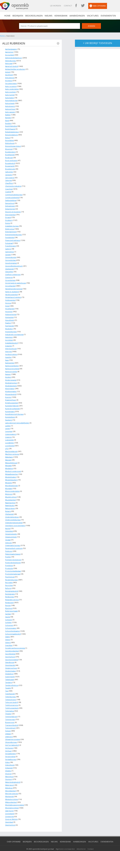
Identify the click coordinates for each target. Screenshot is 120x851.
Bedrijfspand (10, 128)
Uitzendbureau (11, 735)
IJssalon (8, 320)
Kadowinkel (9, 360)
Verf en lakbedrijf (12, 738)
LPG (6, 445)
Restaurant (9, 597)
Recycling (9, 580)
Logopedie (9, 436)
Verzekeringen (11, 83)
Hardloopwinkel (11, 292)
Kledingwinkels (11, 382)
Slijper (7, 634)
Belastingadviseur (12, 131)
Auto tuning (9, 94)
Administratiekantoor (13, 58)
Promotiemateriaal (12, 569)
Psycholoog (9, 572)
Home (2, 36)
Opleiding (9, 527)
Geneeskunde (10, 255)
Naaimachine (10, 498)
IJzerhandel (9, 323)
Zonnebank (9, 806)
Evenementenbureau (13, 233)
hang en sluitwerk (12, 289)
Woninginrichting (11, 801)
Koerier (8, 394)
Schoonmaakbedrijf (13, 628)
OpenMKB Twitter (85, 6)
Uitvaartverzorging (12, 733)
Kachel (7, 524)
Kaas (7, 357)
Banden (8, 117)
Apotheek (9, 75)
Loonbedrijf (10, 442)
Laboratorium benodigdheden (17, 419)
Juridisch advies (11, 351)
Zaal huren (9, 803)
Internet (8, 348)
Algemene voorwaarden (65, 841)
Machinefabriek (11, 447)
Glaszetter (9, 269)
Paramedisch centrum (14, 543)
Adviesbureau (10, 60)
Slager (7, 631)
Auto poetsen (10, 91)
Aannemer (9, 52)
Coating (8, 190)
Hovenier (9, 309)
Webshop (9, 781)
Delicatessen (10, 204)
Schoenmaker (10, 623)
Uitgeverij (9, 730)
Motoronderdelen (12, 487)
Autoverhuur (10, 108)
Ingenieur (9, 334)
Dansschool (9, 202)
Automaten (9, 97)
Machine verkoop (12, 450)
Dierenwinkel (10, 213)
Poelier (8, 552)
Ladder (8, 422)
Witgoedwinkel (11, 795)
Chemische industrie (13, 185)
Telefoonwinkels (11, 702)
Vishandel (9, 761)
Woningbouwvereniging (14, 798)
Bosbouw (9, 156)
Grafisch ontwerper (13, 272)
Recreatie (9, 577)
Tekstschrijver (10, 693)
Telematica (9, 704)
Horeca (8, 300)
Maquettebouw (11, 459)
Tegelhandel (10, 687)
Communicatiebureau (13, 193)
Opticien (8, 538)
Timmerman (10, 713)
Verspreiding (10, 750)
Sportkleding (10, 648)
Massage (8, 462)
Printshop (9, 560)
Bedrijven (19, 15)
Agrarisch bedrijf (11, 66)
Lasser (7, 425)
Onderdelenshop (12, 512)
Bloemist (8, 148)
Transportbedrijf (11, 719)
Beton (7, 137)
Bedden (8, 123)
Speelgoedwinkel (12, 645)
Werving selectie (11, 786)
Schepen (8, 614)
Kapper (8, 371)
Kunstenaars (10, 408)
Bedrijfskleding (11, 125)
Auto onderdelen (12, 89)
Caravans (8, 173)
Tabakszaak (9, 673)
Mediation (9, 464)
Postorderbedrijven (13, 558)
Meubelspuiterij (11, 476)
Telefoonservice (11, 699)
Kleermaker (9, 385)
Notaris (8, 507)
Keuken (8, 374)
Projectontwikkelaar (13, 566)
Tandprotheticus (11, 679)
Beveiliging (9, 139)
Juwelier (8, 354)
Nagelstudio (9, 501)
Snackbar (8, 639)
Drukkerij (8, 219)
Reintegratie (10, 589)
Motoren (8, 490)
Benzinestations (11, 134)
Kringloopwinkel (11, 399)
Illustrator (9, 326)
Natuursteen (10, 504)
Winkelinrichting (11, 792)
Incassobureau (11, 329)
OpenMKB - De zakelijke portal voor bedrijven (14, 6)
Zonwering (9, 809)
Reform (8, 583)
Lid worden (58, 5)
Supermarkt (10, 671)
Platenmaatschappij (12, 549)
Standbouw (9, 656)
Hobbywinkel (10, 298)
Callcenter (9, 171)
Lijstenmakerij (10, 430)
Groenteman (10, 278)
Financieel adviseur (12, 238)
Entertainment (10, 230)
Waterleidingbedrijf (12, 775)
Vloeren (8, 767)
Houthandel (9, 306)
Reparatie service (12, 594)
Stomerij (8, 772)
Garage (8, 252)
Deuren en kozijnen (13, 210)
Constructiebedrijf (12, 196)
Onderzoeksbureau (13, 515)
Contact (70, 5)
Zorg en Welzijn (11, 812)
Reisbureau (9, 591)
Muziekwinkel (10, 495)
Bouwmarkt (9, 165)
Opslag (7, 535)
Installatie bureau (12, 224)
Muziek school (11, 493)
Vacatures (91, 15)
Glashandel (9, 267)
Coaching (8, 187)
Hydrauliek (9, 315)
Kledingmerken (11, 380)
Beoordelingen (34, 15)
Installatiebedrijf (11, 340)
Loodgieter (9, 439)
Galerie (8, 247)
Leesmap (8, 428)
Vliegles (8, 764)
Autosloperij (10, 106)
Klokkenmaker (11, 388)
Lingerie (8, 433)
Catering (8, 179)
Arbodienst (9, 77)
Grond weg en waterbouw (15, 281)
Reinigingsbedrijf (11, 586)
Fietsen (8, 724)
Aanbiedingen (76, 15)
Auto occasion (10, 86)
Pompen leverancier (13, 555)
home (9, 15)
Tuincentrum (10, 722)
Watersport (9, 778)
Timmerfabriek (11, 710)
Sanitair (8, 608)
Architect (8, 80)
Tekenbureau (10, 690)
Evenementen (106, 15)
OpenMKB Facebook (78, 6)
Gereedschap (10, 258)
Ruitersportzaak (11, 606)
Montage (8, 484)
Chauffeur (9, 182)
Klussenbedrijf (10, 391)
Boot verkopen (11, 159)
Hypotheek (9, 317)
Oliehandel (9, 510)
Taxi (6, 685)
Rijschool (8, 603)
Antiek (7, 72)
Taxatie (8, 682)
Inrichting (9, 337)
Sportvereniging (11, 654)
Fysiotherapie (10, 244)
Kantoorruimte (11, 368)
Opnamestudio (11, 529)
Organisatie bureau (12, 541)
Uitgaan (8, 727)
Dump (7, 221)
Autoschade (9, 103)
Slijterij (8, 637)
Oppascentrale (11, 532)
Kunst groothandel (12, 405)
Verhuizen (9, 741)
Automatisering (11, 100)
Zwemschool (10, 818)
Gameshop (9, 250)
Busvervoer (9, 716)
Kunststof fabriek (11, 402)
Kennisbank (60, 15)
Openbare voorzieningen (15, 521)
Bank (7, 120)
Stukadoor (9, 668)
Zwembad (9, 815)
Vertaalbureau (10, 753)
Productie (9, 563)
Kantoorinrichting (12, 366)
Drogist (8, 216)
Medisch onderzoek (13, 467)
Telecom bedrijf (11, 696)
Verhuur (8, 744)
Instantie (8, 343)
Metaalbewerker (11, 470)
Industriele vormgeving (14, 332)
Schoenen (9, 620)
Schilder (8, 617)
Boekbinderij (10, 151)
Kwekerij (8, 416)
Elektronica (9, 227)
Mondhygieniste (11, 481)
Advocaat (8, 63)
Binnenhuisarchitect (13, 145)
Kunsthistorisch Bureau (14, 411)
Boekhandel (10, 154)
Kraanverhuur (10, 397)
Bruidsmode (10, 168)
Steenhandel (10, 659)
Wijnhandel (9, 789)
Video (7, 755)
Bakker (8, 114)
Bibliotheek (9, 142)
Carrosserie (9, 176)
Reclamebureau (11, 575)
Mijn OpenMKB (100, 6)
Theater (8, 707)
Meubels (8, 478)
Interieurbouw (11, 346)
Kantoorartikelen (12, 363)
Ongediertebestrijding (13, 518)
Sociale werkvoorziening (15, 642)
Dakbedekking (10, 199)
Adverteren (81, 841)
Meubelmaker (10, 473)
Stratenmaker (10, 665)
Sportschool (10, 651)
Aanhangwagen (11, 49)
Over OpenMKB (15, 834)
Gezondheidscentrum (14, 264)
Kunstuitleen (10, 414)
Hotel (7, 303)
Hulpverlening (10, 312)
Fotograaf (9, 241)
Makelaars (9, 453)
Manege (8, 456)
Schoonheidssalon (12, 625)
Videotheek (9, 758)
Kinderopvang (10, 377)
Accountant (9, 55)
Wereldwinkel (10, 784)
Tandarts (8, 676)
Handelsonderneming (13, 286)
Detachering (10, 207)
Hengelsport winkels (13, 295)
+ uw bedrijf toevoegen (97, 43)
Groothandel (10, 283)
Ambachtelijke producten (15, 69)
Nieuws (49, 15)
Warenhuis (9, 770)
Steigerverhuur (11, 662)
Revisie (8, 600)
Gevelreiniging (11, 261)
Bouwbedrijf (10, 162)
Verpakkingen (10, 747)
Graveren (9, 275)
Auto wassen (10, 111)
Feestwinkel (9, 235)
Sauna (7, 611)
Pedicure (8, 546)
